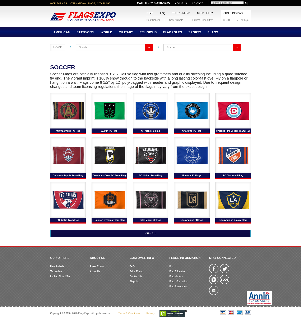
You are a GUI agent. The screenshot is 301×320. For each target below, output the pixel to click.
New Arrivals (176, 20)
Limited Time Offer (202, 20)
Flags (213, 32)
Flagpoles (172, 32)
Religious (148, 32)
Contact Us (136, 276)
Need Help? (205, 13)
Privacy (150, 313)
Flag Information (178, 281)
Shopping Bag (233, 13)
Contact (197, 3)
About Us (181, 3)
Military (126, 32)
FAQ (162, 13)
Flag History (176, 276)
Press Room (97, 266)
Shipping (134, 281)
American (61, 32)
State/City (85, 32)
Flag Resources (178, 286)
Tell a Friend (181, 13)
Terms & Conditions (129, 313)
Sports (194, 32)
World (106, 32)
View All (150, 233)
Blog (171, 266)
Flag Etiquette (177, 271)
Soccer (171, 47)
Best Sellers (153, 20)
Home (149, 13)
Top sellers (56, 271)
